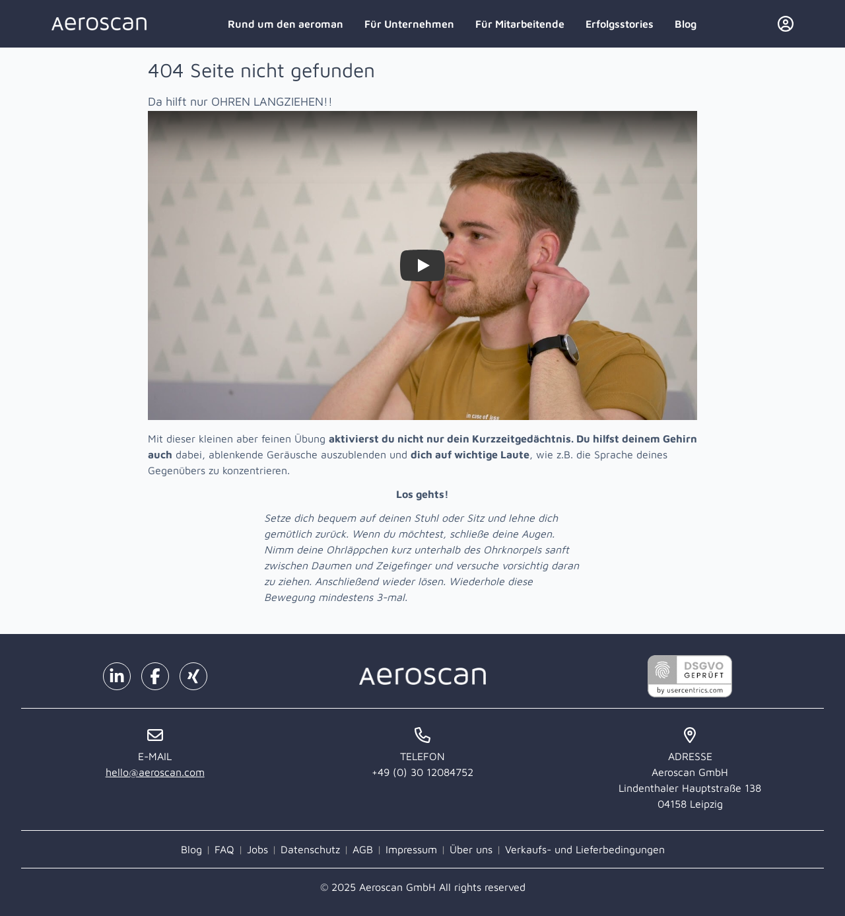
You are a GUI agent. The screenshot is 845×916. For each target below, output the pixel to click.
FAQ (224, 849)
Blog (685, 24)
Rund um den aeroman (285, 24)
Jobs (257, 849)
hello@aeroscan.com (155, 772)
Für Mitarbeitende (519, 24)
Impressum (411, 849)
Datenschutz (310, 849)
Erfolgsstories (620, 24)
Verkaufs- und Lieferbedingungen (585, 849)
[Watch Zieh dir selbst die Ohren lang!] (422, 265)
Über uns (471, 849)
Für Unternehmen (409, 24)
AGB (363, 849)
